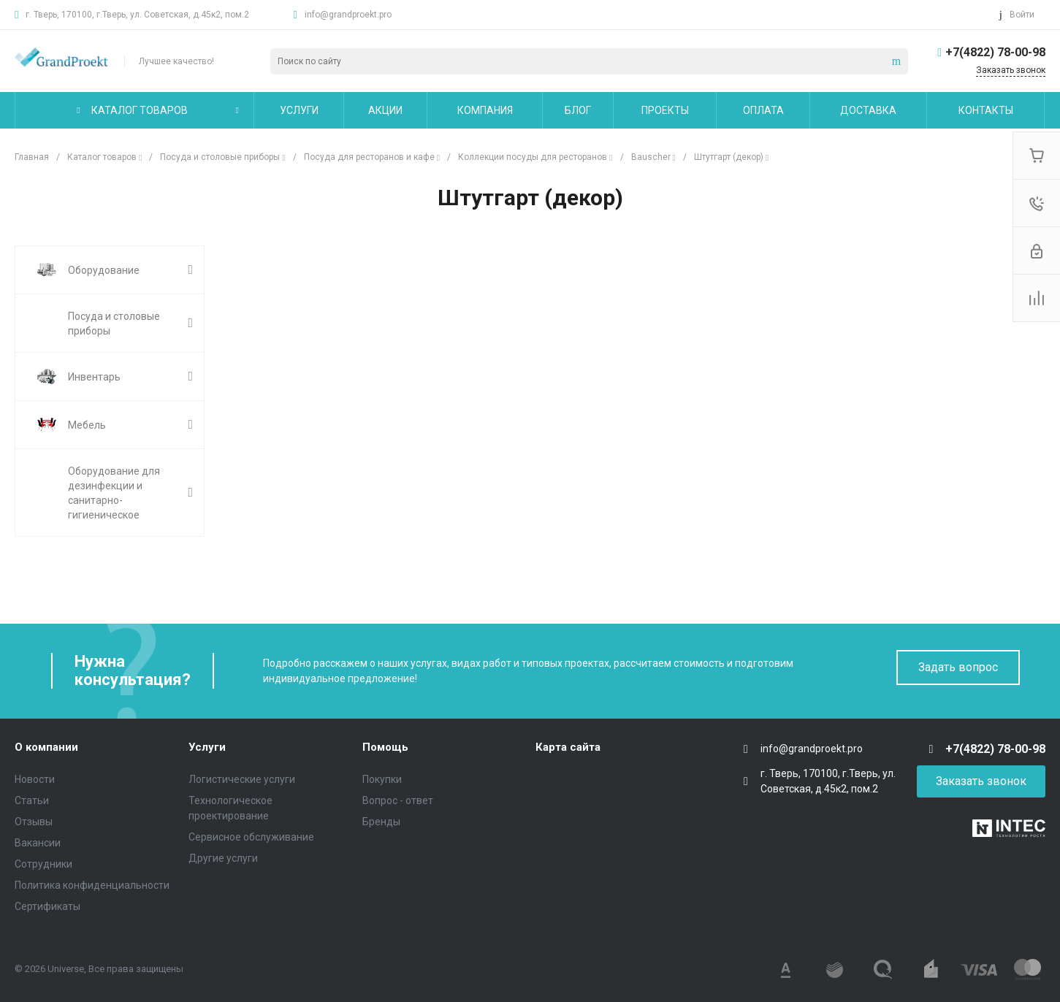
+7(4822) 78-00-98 (995, 52)
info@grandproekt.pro (348, 14)
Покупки (382, 779)
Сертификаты (47, 906)
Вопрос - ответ (397, 800)
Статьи (32, 800)
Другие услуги (223, 858)
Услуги (207, 747)
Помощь (385, 747)
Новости (35, 779)
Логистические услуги (241, 779)
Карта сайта (567, 747)
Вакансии (38, 843)
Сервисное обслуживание (251, 837)
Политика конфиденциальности (92, 885)
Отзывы (34, 821)
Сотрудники (43, 864)
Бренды (381, 821)
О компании (46, 747)
